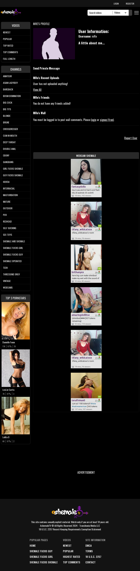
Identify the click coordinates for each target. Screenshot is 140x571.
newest (67, 545)
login (93, 120)
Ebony (6, 155)
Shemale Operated (12, 261)
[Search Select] (120, 13)
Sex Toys (7, 234)
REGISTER (130, 3)
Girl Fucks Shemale (13, 168)
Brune (6, 122)
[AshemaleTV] (11, 13)
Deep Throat (9, 142)
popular (68, 551)
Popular (7, 39)
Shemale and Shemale (14, 241)
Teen (5, 267)
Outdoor (7, 208)
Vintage (7, 281)
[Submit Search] (130, 13)
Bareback (8, 89)
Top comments (10, 52)
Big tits (7, 109)
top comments (71, 562)
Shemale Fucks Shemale (44, 562)
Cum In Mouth (10, 135)
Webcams (8, 287)
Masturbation (10, 195)
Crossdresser (10, 129)
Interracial (9, 188)
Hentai (6, 182)
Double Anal (9, 149)
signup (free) (107, 120)
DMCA (88, 545)
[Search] (101, 12)
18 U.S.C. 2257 (93, 556)
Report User (130, 138)
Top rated (8, 45)
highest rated (71, 556)
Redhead (7, 221)
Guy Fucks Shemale (13, 175)
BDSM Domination (12, 96)
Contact (90, 562)
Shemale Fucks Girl (13, 248)
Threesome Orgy (11, 274)
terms (89, 551)
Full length (9, 58)
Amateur (7, 76)
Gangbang (8, 162)
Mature (6, 201)
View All (37, 90)
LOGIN (116, 3)
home (33, 545)
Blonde (6, 116)
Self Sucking (9, 228)
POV (5, 215)
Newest (6, 32)
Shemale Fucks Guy (13, 254)
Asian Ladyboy (10, 82)
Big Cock (7, 102)
